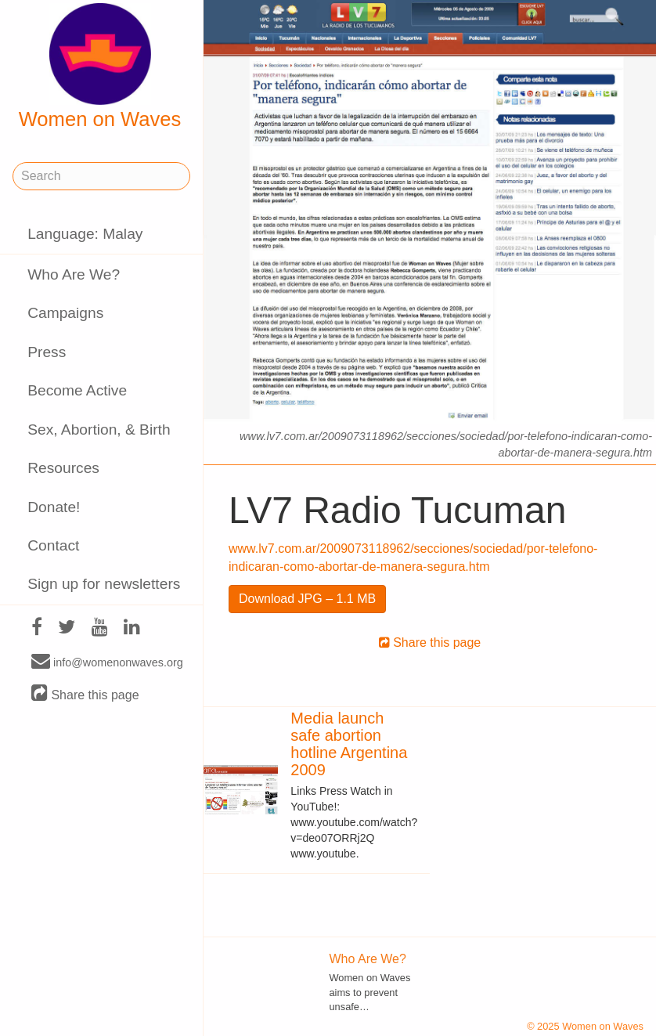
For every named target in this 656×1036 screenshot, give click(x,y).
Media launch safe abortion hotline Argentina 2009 (348, 743)
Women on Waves (100, 66)
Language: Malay (84, 234)
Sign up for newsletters (103, 584)
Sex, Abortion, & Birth (98, 429)
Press (46, 352)
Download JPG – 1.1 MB (307, 598)
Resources (63, 468)
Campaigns (65, 313)
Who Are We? (73, 274)
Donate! (53, 507)
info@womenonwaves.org (107, 662)
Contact (53, 545)
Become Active (77, 390)
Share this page (85, 694)
